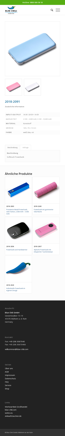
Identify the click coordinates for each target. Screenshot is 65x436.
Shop (7, 388)
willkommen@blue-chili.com (16, 349)
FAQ (7, 382)
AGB (7, 371)
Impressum (10, 375)
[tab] (12, 147)
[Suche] (50, 10)
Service (8, 385)
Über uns (9, 368)
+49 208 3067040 (17, 341)
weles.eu (9, 413)
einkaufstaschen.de (13, 416)
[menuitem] (50, 10)
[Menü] (56, 10)
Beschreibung (13, 147)
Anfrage (26, 147)
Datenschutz (10, 378)
